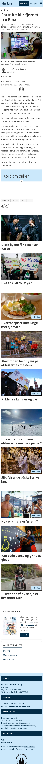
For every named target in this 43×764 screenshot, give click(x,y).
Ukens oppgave (10, 655)
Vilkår (3, 740)
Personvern (6, 742)
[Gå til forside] (7, 3)
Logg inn (34, 3)
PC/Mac (30, 622)
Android (30, 625)
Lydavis (6, 651)
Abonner (24, 3)
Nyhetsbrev (8, 659)
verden (5, 201)
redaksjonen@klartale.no (19, 706)
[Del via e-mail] (23, 89)
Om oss (4, 687)
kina (23, 201)
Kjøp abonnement (9, 718)
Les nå (24, 635)
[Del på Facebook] (19, 89)
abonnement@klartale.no (19, 723)
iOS (21, 625)
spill (30, 201)
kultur (15, 201)
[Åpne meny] (40, 3)
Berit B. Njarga (16, 684)
